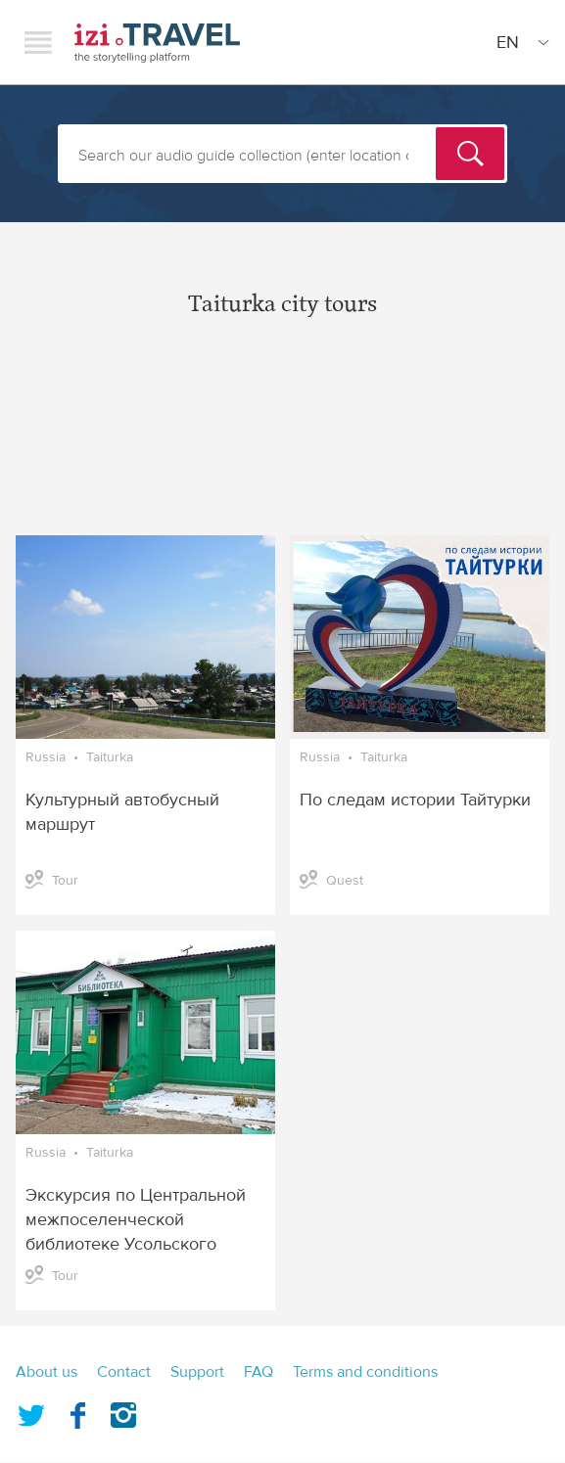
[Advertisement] (282, 442)
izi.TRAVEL (157, 43)
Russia (45, 757)
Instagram (123, 1411)
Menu (38, 42)
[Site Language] (519, 42)
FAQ (258, 1372)
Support (197, 1372)
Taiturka (109, 757)
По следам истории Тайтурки (415, 800)
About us (46, 1372)
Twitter (31, 1411)
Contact (124, 1372)
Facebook (77, 1411)
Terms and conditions (365, 1372)
